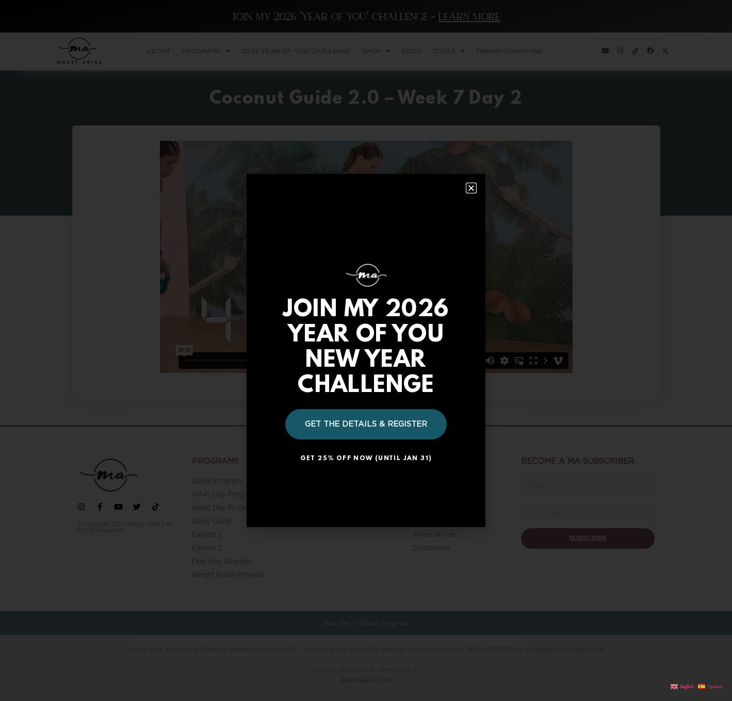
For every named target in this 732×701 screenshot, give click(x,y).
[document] (366, 350)
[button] (471, 188)
